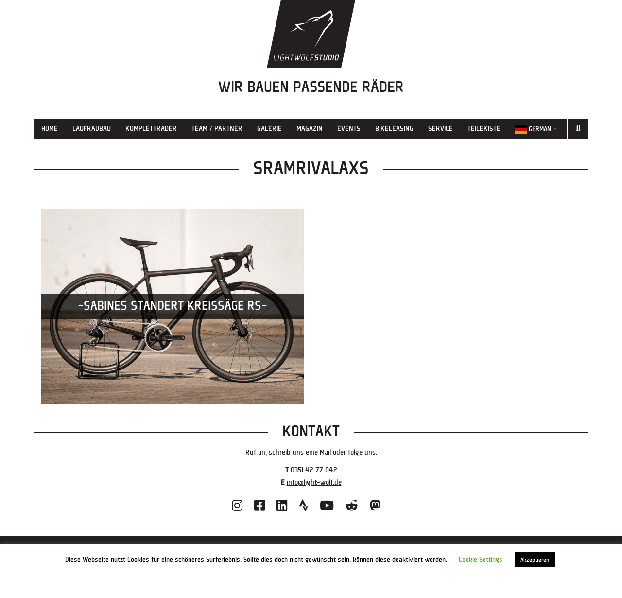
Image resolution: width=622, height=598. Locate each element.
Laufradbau (91, 128)
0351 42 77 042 (314, 470)
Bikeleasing (394, 128)
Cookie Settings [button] (480, 559)
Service (440, 128)
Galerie (269, 128)
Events (349, 128)
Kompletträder (151, 128)
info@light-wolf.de (314, 482)
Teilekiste (484, 128)
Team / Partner (216, 128)
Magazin (309, 128)
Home (49, 128)
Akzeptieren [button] (534, 560)
